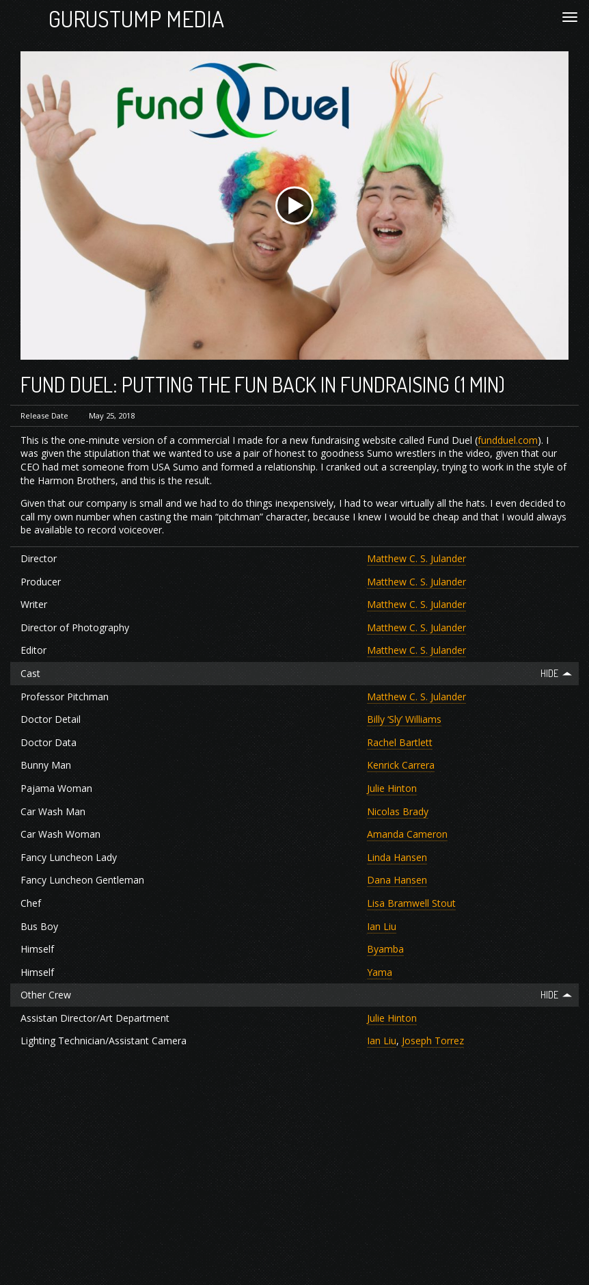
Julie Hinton (392, 788)
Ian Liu (381, 926)
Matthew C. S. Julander (416, 558)
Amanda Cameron (407, 833)
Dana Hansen (397, 879)
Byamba (385, 948)
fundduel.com (508, 440)
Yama (379, 972)
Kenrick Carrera (401, 764)
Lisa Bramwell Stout (411, 903)
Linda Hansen (397, 857)
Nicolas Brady (397, 811)
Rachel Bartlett (400, 742)
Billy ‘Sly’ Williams (404, 719)
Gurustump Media (136, 18)
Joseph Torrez (433, 1040)
